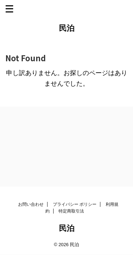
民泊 (66, 28)
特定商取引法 (71, 211)
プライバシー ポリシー (74, 204)
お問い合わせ (31, 204)
